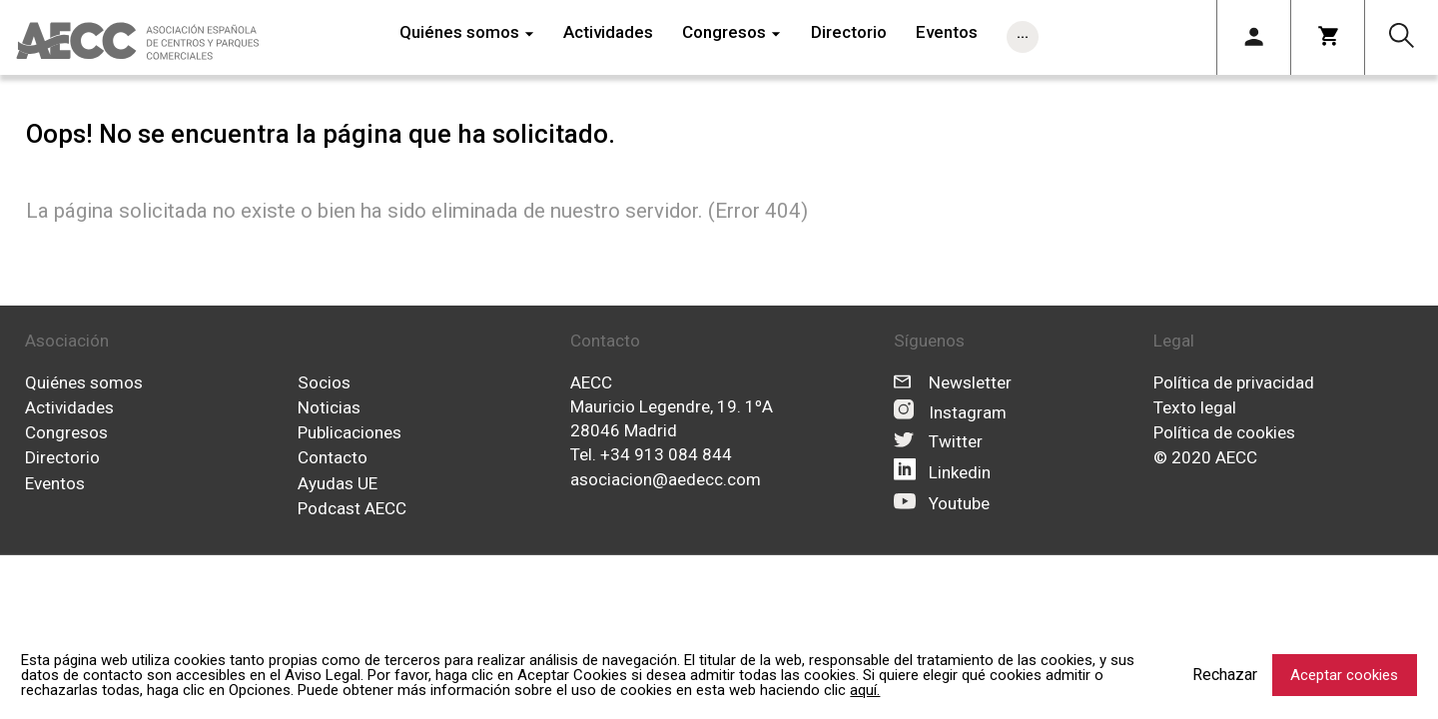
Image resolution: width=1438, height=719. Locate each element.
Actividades (69, 407)
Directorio (62, 457)
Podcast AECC (352, 508)
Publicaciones (349, 432)
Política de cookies (1224, 432)
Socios (324, 381)
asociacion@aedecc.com (665, 479)
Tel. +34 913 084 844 (651, 454)
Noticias (329, 407)
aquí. (865, 690)
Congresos (66, 432)
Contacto (332, 457)
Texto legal (1194, 407)
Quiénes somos (84, 381)
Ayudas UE (337, 483)
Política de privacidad (1233, 381)
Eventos (55, 483)
